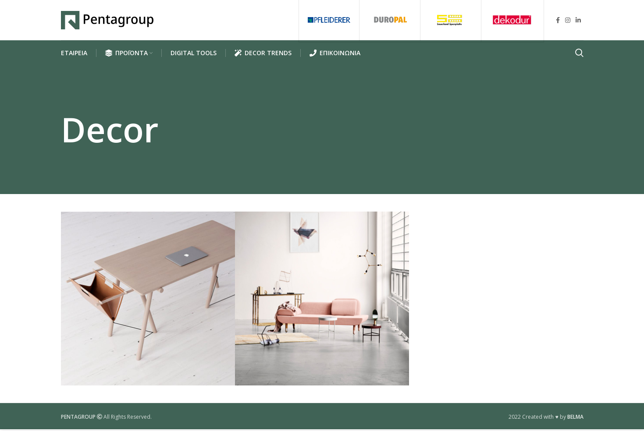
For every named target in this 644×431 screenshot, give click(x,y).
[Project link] (148, 301)
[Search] (579, 55)
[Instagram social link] (567, 21)
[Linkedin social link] (578, 21)
